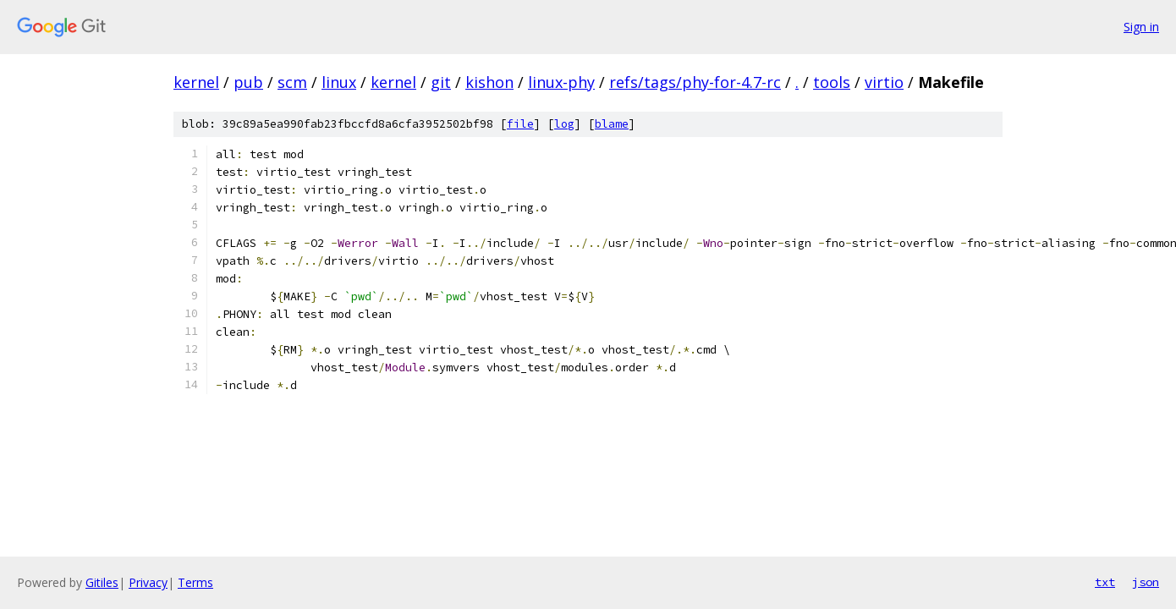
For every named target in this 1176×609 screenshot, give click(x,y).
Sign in (1141, 27)
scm (292, 82)
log (564, 124)
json (1145, 582)
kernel (196, 82)
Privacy (148, 582)
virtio (884, 82)
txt (1105, 582)
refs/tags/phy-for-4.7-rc (695, 82)
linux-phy (561, 82)
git (441, 82)
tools (831, 82)
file (520, 124)
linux (338, 82)
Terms (195, 582)
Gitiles (101, 582)
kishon (489, 82)
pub (248, 82)
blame (612, 124)
